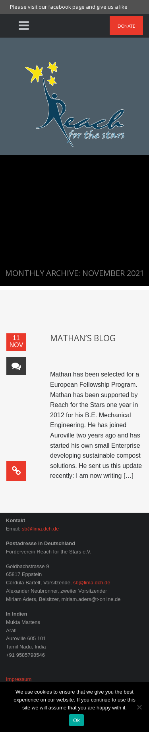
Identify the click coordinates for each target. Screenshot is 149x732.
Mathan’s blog (83, 338)
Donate (126, 26)
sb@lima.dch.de (40, 529)
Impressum (18, 679)
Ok (76, 720)
